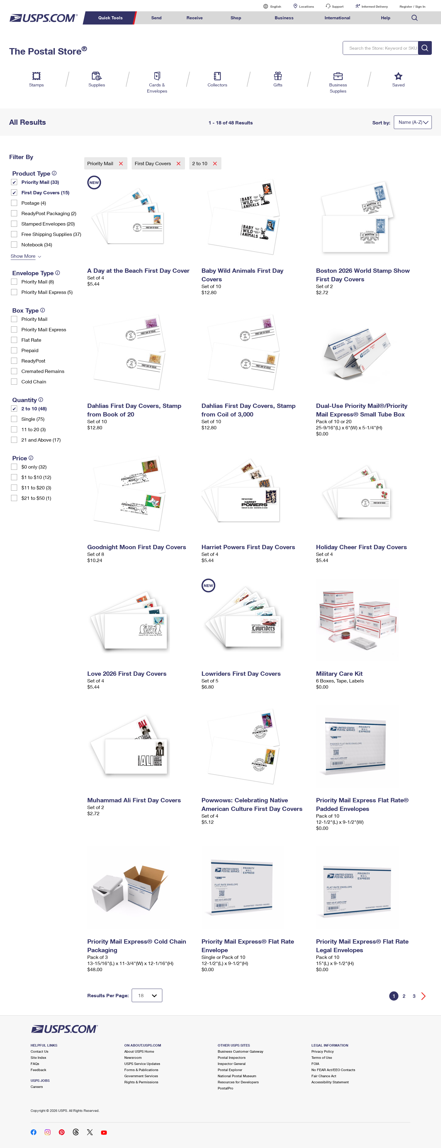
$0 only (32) (34, 466)
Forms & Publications (141, 1070)
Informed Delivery (375, 6)
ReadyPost (33, 360)
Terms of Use (321, 1057)
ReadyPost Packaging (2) (48, 213)
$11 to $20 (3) (36, 487)
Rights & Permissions (141, 1082)
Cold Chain (33, 381)
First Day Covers (153, 163)
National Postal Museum (237, 1076)
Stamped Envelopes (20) (48, 223)
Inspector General (232, 1064)
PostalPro (225, 1088)
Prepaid (29, 350)
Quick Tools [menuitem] (110, 17)
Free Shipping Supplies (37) (51, 234)
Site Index (38, 1057)
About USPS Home (139, 1051)
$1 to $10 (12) (36, 477)
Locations (306, 6)
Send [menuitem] (156, 17)
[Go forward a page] (423, 996)
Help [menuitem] (385, 17)
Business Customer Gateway (240, 1051)
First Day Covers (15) (45, 192)
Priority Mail (34, 319)
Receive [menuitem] (195, 17)
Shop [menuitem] (236, 17)
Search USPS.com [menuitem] (414, 18)
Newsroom (133, 1057)
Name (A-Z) (410, 122)
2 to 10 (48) (34, 408)
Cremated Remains (42, 371)
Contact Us (39, 1051)
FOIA (315, 1064)
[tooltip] (54, 173)
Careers (37, 1087)
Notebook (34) (36, 244)
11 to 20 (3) (33, 429)
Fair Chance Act (323, 1076)
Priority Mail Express (43, 329)
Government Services (141, 1076)
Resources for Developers (238, 1082)
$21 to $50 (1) (36, 498)
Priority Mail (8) (37, 281)
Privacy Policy (322, 1051)
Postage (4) (33, 203)
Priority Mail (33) (40, 182)
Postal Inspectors (232, 1057)
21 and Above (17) (41, 440)
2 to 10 (200, 163)
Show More (23, 256)
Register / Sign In (412, 6)
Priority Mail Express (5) (47, 292)
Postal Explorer (230, 1070)
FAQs (35, 1064)
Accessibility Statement (330, 1082)
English (269, 6)
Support (338, 6)
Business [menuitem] (284, 17)
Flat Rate (31, 340)
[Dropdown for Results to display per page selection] (147, 995)
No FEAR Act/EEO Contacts (333, 1070)
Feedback (38, 1070)
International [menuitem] (337, 17)
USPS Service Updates (142, 1064)
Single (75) (32, 419)
